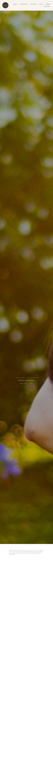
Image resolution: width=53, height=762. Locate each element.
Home (15, 4)
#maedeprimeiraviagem (13, 552)
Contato (47, 6)
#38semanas (26, 551)
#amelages (40, 552)
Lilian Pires (23, 550)
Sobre (48, 4)
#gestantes (22, 551)
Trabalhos (24, 4)
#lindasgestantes (31, 551)
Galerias (33, 4)
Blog (41, 4)
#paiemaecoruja (20, 552)
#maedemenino (40, 551)
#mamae (35, 551)
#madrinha (29, 552)
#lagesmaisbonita (12, 554)
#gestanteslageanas (34, 552)
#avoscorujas (25, 552)
